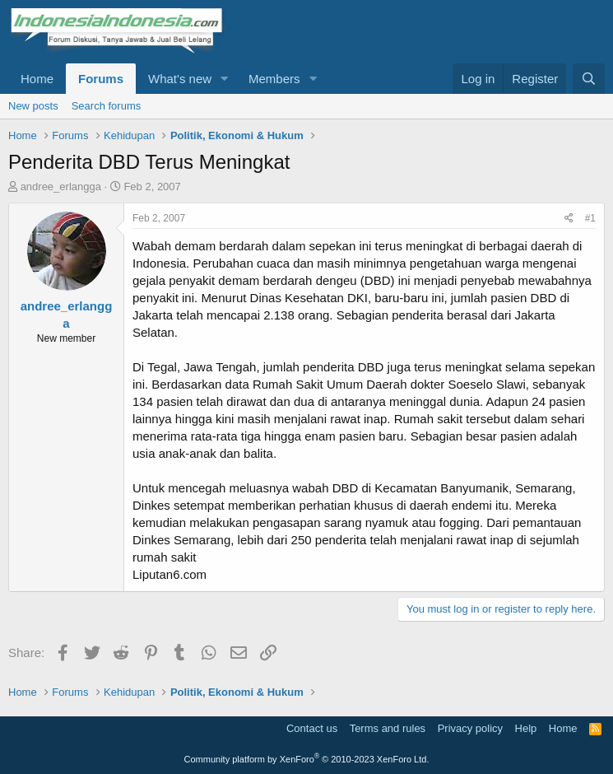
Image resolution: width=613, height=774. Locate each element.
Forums (100, 79)
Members (274, 79)
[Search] (589, 78)
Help (526, 728)
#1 (590, 218)
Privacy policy (470, 728)
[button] (224, 78)
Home (37, 79)
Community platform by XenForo (307, 759)
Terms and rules (387, 728)
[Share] (569, 218)
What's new (179, 79)
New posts (33, 106)
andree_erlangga (61, 186)
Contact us (311, 728)
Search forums (107, 106)
